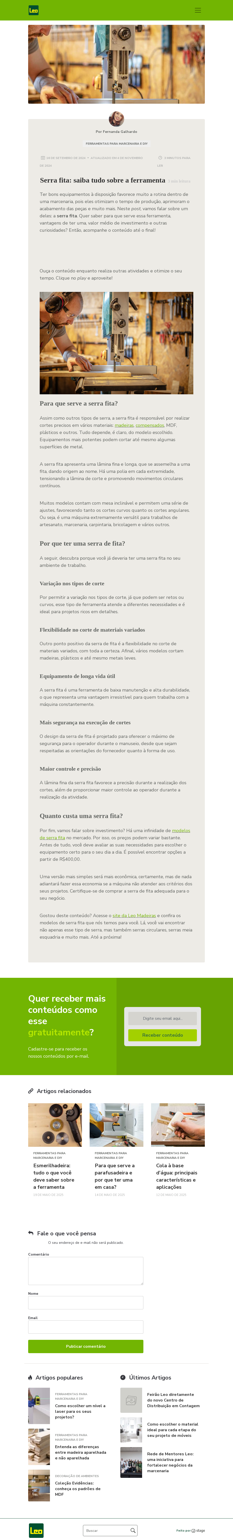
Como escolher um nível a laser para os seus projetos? (80, 1411)
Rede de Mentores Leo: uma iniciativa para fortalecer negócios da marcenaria (170, 1462)
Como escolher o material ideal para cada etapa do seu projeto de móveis (172, 1430)
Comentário (38, 1254)
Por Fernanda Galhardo (116, 131)
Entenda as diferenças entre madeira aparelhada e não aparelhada (80, 1452)
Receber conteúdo (162, 1035)
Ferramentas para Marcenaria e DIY (116, 144)
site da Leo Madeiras (134, 916)
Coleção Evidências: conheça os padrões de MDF (78, 1488)
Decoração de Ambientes (77, 1476)
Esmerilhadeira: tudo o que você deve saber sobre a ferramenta (53, 1176)
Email (33, 1318)
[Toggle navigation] (198, 10)
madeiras (124, 425)
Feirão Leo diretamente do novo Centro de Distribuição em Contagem (173, 1400)
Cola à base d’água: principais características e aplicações (176, 1176)
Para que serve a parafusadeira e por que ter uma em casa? (115, 1176)
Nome (33, 1293)
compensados (150, 425)
